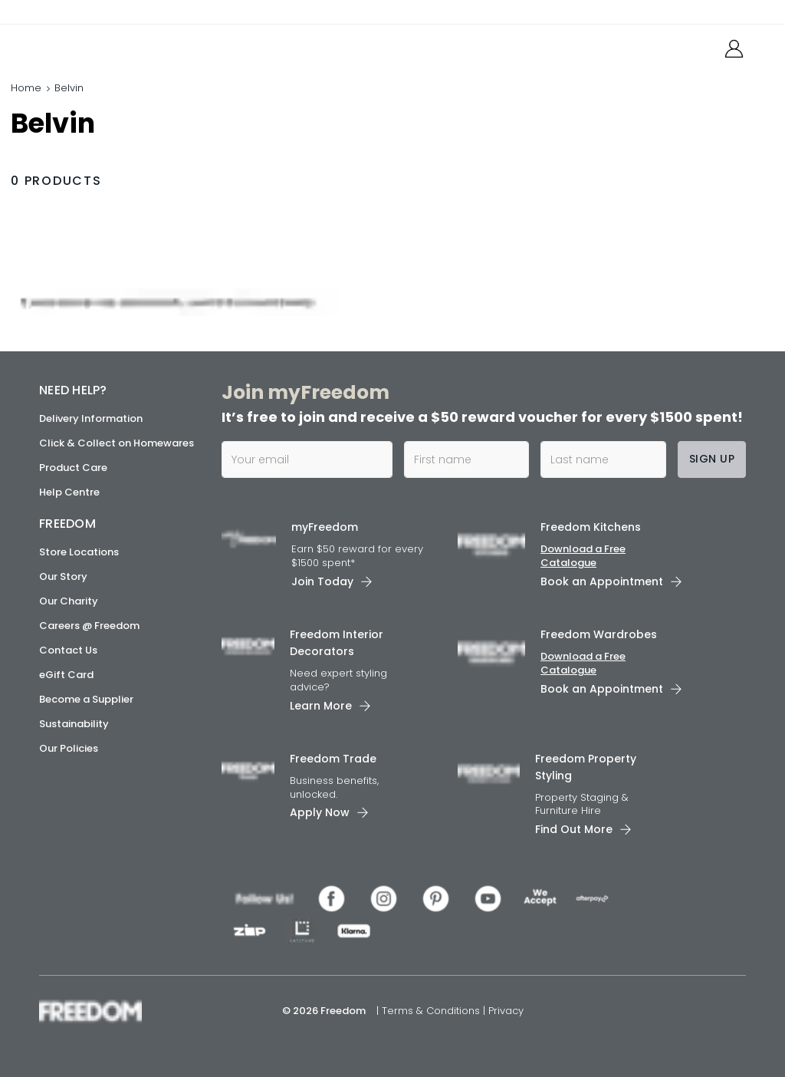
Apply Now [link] (320, 812)
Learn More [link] (321, 705)
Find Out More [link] (574, 829)
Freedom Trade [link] (333, 758)
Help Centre (69, 492)
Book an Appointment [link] (601, 581)
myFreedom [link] (324, 527)
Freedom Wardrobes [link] (598, 634)
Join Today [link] (322, 581)
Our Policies (68, 748)
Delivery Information (91, 418)
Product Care (73, 467)
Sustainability (74, 723)
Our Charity (68, 601)
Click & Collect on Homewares (116, 443)
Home (26, 88)
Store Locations (79, 552)
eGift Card (66, 674)
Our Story (63, 576)
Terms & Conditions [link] (432, 1010)
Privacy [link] (506, 1010)
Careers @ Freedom (89, 625)
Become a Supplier (86, 699)
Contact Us (68, 650)
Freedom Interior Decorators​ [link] (336, 643)
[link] (107, 45)
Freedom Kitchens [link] (590, 527)
